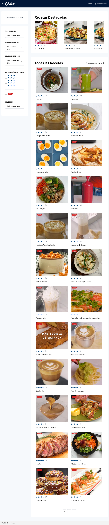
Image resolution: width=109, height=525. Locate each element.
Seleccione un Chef (14, 61)
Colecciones (102, 3)
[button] (64, 511)
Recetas (91, 3)
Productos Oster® (14, 47)
